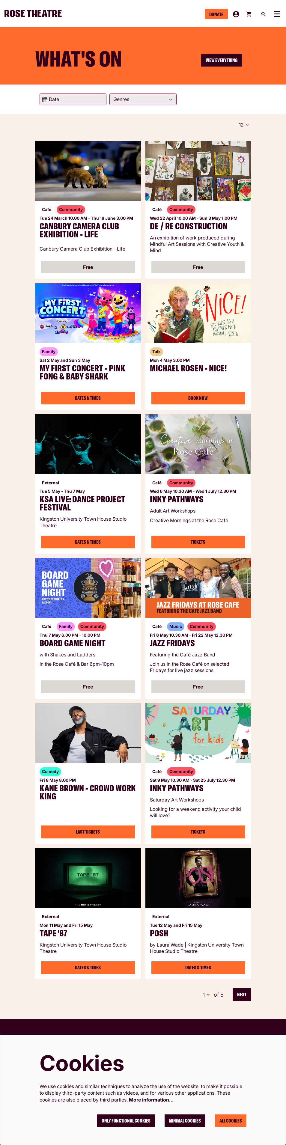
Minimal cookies (185, 1121)
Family (48, 350)
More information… (151, 1100)
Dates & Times (88, 397)
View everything (221, 60)
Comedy (50, 770)
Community (71, 208)
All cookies (230, 1121)
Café (46, 208)
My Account (236, 14)
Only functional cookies (126, 1121)
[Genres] (142, 99)
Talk (156, 350)
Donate (216, 14)
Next (241, 994)
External (50, 481)
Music (175, 625)
